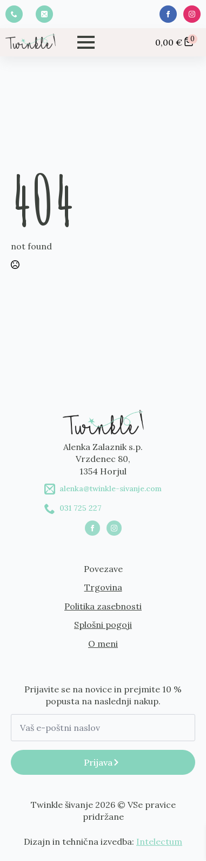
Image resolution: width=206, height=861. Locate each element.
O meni (103, 643)
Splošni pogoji (103, 624)
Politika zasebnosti (103, 606)
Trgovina (103, 587)
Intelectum (159, 841)
